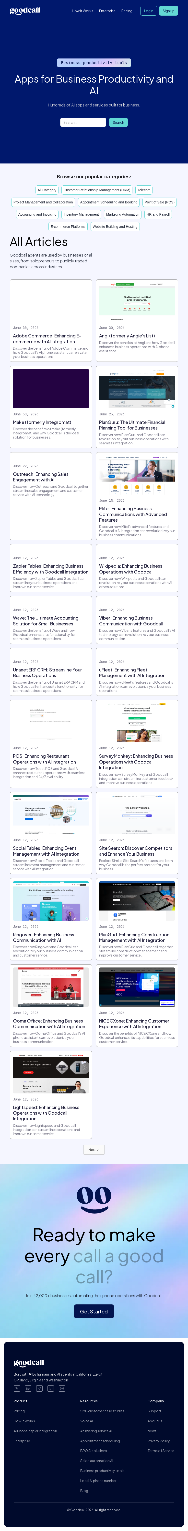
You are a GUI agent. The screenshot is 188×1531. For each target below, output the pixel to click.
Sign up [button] (169, 11)
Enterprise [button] (107, 11)
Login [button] (148, 11)
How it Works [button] (82, 11)
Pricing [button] (126, 11)
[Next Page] (94, 1150)
